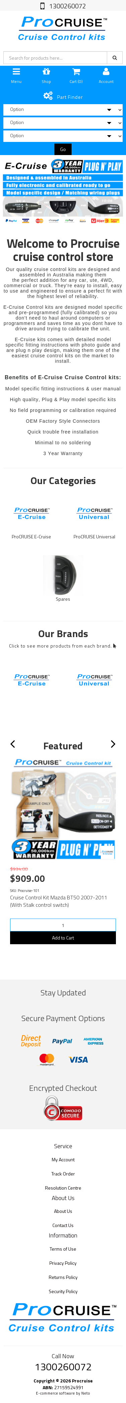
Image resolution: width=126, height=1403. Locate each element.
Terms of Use (63, 1248)
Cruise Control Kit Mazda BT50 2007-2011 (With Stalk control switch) (58, 901)
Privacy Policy (63, 1262)
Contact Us (63, 1225)
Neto (85, 1393)
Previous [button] (16, 746)
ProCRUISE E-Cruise (31, 536)
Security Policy (63, 1291)
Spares (63, 599)
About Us (63, 1211)
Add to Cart (63, 937)
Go (63, 149)
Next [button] (117, 746)
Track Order (63, 1173)
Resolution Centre (63, 1187)
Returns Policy (63, 1277)
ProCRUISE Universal (94, 536)
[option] (63, 190)
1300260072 (67, 6)
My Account (63, 1159)
